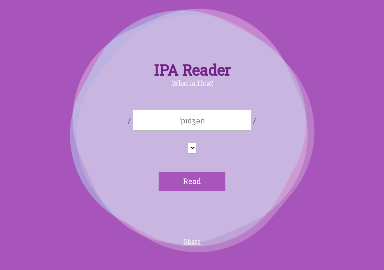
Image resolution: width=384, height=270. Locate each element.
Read (192, 181)
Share (192, 241)
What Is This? (192, 83)
